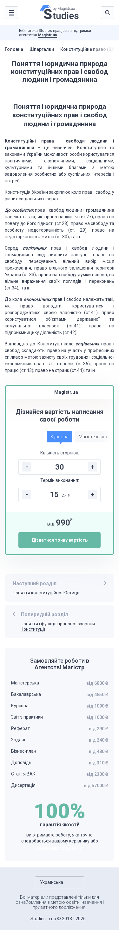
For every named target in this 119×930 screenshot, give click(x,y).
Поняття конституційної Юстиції (46, 592)
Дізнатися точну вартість (59, 540)
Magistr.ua (47, 35)
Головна (14, 49)
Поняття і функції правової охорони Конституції (58, 626)
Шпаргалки (42, 49)
